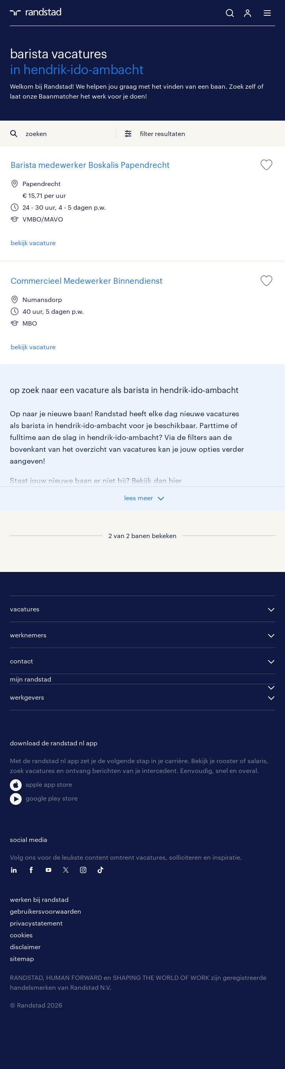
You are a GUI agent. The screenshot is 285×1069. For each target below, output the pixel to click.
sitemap (22, 958)
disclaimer (25, 946)
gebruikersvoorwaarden (45, 911)
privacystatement (36, 923)
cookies (21, 935)
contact (21, 661)
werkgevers (27, 697)
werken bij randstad (39, 899)
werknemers (28, 635)
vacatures (24, 609)
